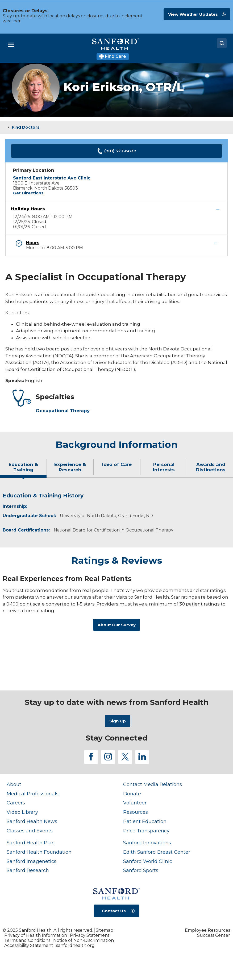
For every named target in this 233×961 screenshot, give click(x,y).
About (14, 784)
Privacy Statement (90, 935)
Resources (135, 812)
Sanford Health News (32, 821)
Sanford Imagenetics (31, 861)
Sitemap (104, 930)
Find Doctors (26, 127)
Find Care (112, 56)
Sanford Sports (140, 870)
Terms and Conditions (27, 940)
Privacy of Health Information (35, 935)
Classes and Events (30, 831)
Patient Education (145, 821)
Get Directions (28, 193)
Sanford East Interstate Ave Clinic (51, 178)
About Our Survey (117, 624)
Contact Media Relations (152, 784)
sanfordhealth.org (75, 945)
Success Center (213, 935)
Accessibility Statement (28, 945)
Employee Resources (207, 930)
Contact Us (114, 910)
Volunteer (135, 803)
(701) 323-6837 (116, 151)
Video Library (22, 812)
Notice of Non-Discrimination (83, 940)
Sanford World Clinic (147, 861)
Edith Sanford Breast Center (156, 852)
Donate (132, 794)
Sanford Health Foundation (39, 852)
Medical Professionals (33, 794)
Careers (16, 803)
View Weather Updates (193, 14)
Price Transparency (146, 831)
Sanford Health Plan (31, 843)
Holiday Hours (28, 208)
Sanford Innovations (147, 843)
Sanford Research (28, 870)
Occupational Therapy (63, 410)
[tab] (23, 469)
